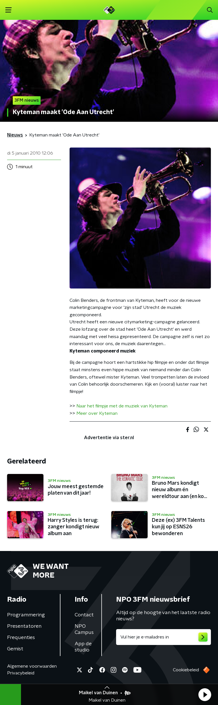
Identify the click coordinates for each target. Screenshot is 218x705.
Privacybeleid (20, 673)
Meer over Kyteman (97, 413)
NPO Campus (84, 629)
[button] (205, 694)
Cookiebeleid (186, 670)
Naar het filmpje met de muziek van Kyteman (121, 406)
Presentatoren (24, 626)
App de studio (83, 647)
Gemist (15, 648)
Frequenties (21, 637)
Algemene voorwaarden (32, 666)
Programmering (26, 615)
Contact (84, 615)
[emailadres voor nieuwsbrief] (163, 637)
